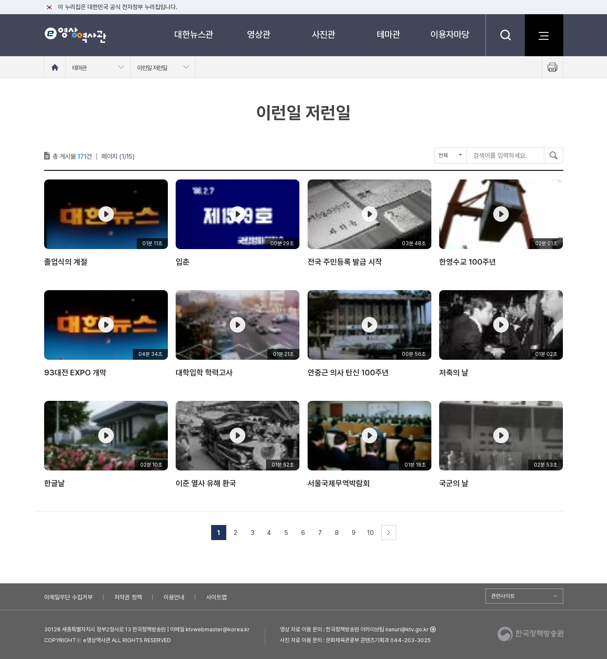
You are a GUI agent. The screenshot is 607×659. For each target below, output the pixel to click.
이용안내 (174, 597)
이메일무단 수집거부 (68, 597)
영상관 (258, 34)
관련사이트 (503, 596)
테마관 (388, 34)
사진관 (323, 34)
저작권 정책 (128, 597)
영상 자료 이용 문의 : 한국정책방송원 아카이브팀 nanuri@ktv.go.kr (354, 629)
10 (370, 533)
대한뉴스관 (193, 34)
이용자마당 (449, 34)
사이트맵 (216, 597)
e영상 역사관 (75, 35)
